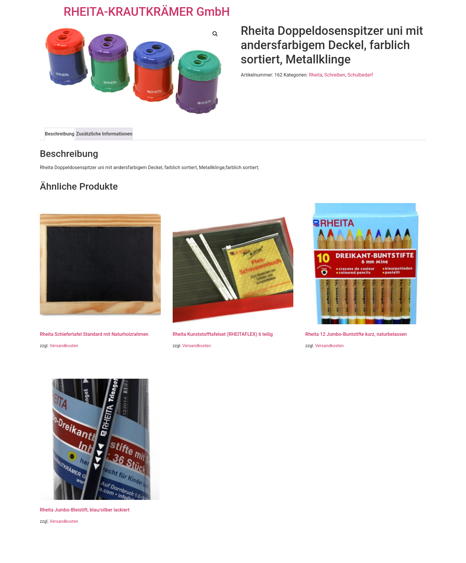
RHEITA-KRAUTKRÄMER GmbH (147, 12)
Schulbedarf (360, 75)
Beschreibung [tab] (59, 134)
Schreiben (334, 75)
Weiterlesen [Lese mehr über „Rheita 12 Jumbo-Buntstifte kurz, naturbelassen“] (322, 361)
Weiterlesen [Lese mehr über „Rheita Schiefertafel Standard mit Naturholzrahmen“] (57, 361)
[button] (215, 34)
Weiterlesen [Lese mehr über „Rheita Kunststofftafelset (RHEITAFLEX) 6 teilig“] (190, 361)
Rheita (315, 75)
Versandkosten (64, 345)
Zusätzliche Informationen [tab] (104, 134)
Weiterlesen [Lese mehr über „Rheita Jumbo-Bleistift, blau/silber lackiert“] (57, 537)
